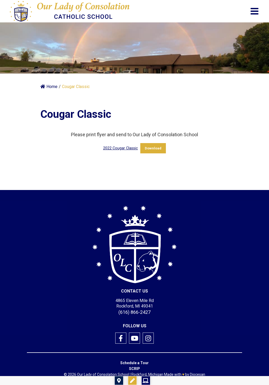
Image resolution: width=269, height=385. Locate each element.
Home (48, 86)
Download (153, 148)
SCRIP (134, 369)
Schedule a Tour (134, 363)
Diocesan (197, 374)
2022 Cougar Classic (120, 148)
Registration (165, 380)
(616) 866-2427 (134, 312)
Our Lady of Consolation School (103, 374)
